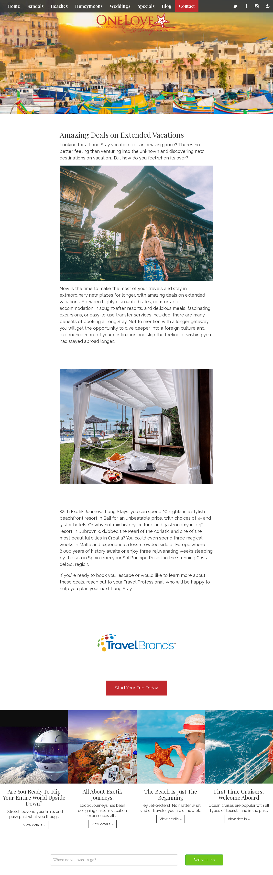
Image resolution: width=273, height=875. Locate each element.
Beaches (59, 6)
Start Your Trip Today (136, 687)
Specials (146, 6)
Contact (187, 6)
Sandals (35, 6)
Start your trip (204, 860)
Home (13, 6)
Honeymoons (88, 6)
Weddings (120, 6)
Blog (167, 6)
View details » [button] (34, 825)
